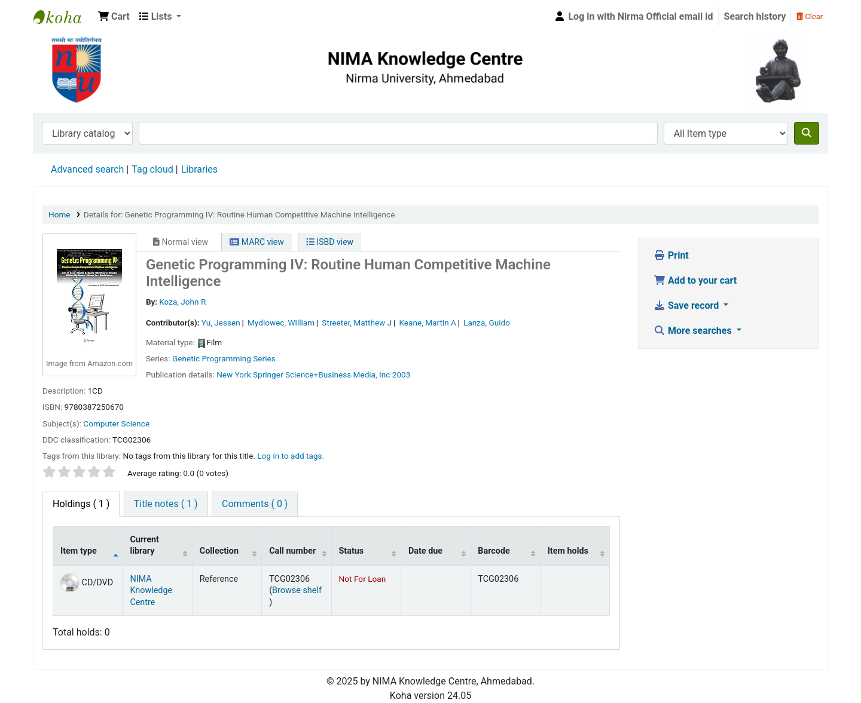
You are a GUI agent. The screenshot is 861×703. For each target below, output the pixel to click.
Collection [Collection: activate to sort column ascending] (219, 551)
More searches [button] (694, 330)
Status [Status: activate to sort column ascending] (351, 551)
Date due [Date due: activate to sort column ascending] (425, 551)
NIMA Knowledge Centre (151, 590)
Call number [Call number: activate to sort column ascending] (292, 551)
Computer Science (116, 423)
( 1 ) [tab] (81, 503)
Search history (755, 16)
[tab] (166, 504)
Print (671, 255)
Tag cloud (152, 169)
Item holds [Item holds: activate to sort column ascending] (568, 551)
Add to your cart (695, 280)
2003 (401, 374)
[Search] (806, 133)
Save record (687, 305)
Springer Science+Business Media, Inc (321, 374)
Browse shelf (297, 590)
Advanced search (87, 169)
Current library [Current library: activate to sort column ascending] (144, 545)
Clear (809, 16)
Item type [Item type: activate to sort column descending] (78, 551)
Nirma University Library (63, 17)
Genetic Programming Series (224, 358)
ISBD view (329, 242)
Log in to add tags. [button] (290, 456)
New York (233, 374)
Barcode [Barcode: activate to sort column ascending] (494, 551)
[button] (114, 17)
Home (59, 214)
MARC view (256, 242)
